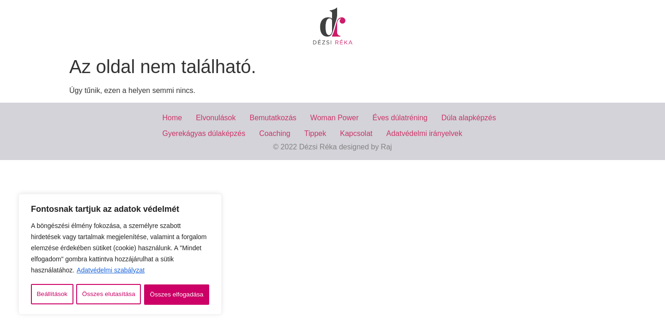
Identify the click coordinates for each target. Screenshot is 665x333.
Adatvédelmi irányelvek (424, 133)
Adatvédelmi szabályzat (111, 271)
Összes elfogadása (176, 294)
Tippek (315, 133)
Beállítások (51, 294)
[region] (120, 254)
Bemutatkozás (272, 118)
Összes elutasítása (108, 294)
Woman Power (334, 118)
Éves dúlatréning (400, 118)
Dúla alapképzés (468, 118)
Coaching (274, 133)
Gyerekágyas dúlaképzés (204, 133)
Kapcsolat (356, 133)
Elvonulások (216, 118)
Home (172, 118)
